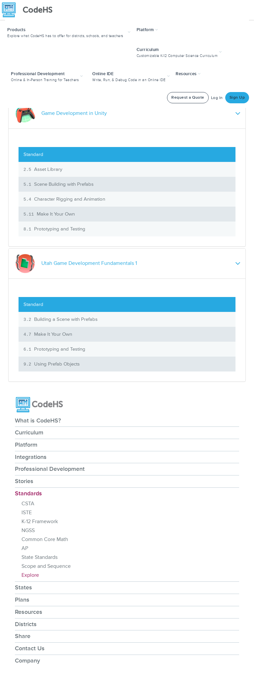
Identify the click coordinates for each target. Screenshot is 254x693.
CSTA (27, 503)
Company (27, 660)
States (23, 587)
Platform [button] (147, 29)
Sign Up (237, 97)
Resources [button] (188, 73)
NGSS (28, 530)
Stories (24, 481)
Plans (22, 599)
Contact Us (30, 648)
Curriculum (29, 432)
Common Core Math (44, 539)
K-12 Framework (39, 521)
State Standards (39, 557)
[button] (69, 32)
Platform (26, 444)
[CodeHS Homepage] (30, 10)
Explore (30, 575)
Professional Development (50, 468)
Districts (26, 624)
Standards (28, 493)
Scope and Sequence (46, 566)
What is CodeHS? (38, 420)
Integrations (31, 457)
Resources (28, 612)
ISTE (26, 512)
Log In (217, 97)
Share (22, 636)
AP (24, 548)
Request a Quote (187, 97)
